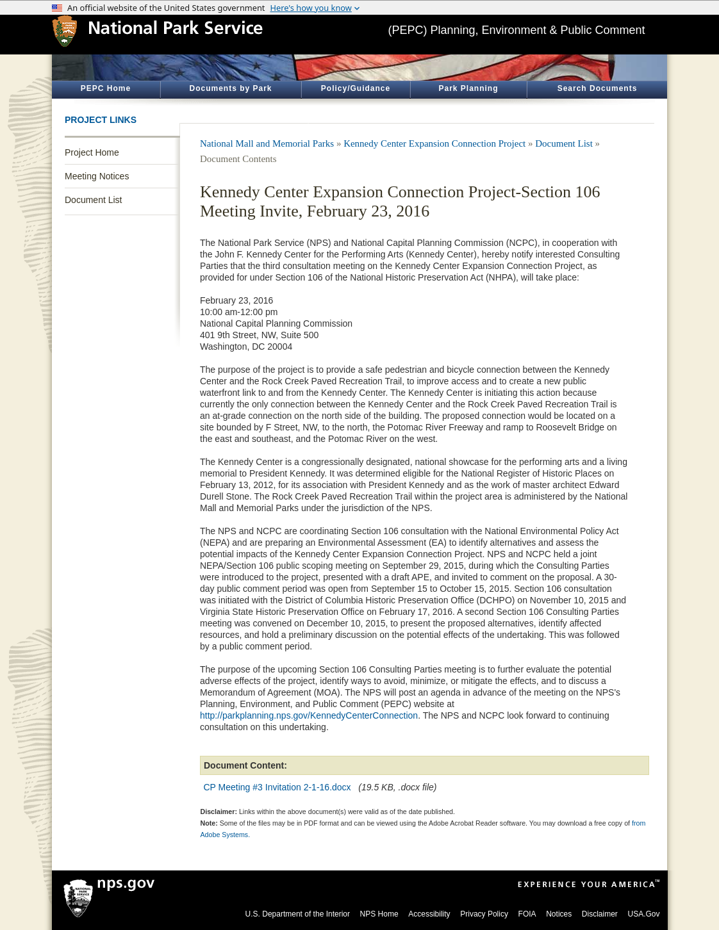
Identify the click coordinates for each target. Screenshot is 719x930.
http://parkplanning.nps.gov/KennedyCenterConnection (309, 715)
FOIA (527, 914)
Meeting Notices (97, 176)
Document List (93, 200)
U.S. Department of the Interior (297, 914)
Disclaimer (600, 914)
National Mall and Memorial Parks (267, 143)
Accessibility (429, 914)
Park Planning (468, 88)
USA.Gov (643, 914)
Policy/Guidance (355, 88)
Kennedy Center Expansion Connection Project (434, 143)
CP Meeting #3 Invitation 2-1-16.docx (277, 787)
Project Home (92, 152)
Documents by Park (230, 88)
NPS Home (379, 914)
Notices (559, 914)
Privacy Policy (484, 914)
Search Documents (598, 88)
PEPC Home (106, 88)
